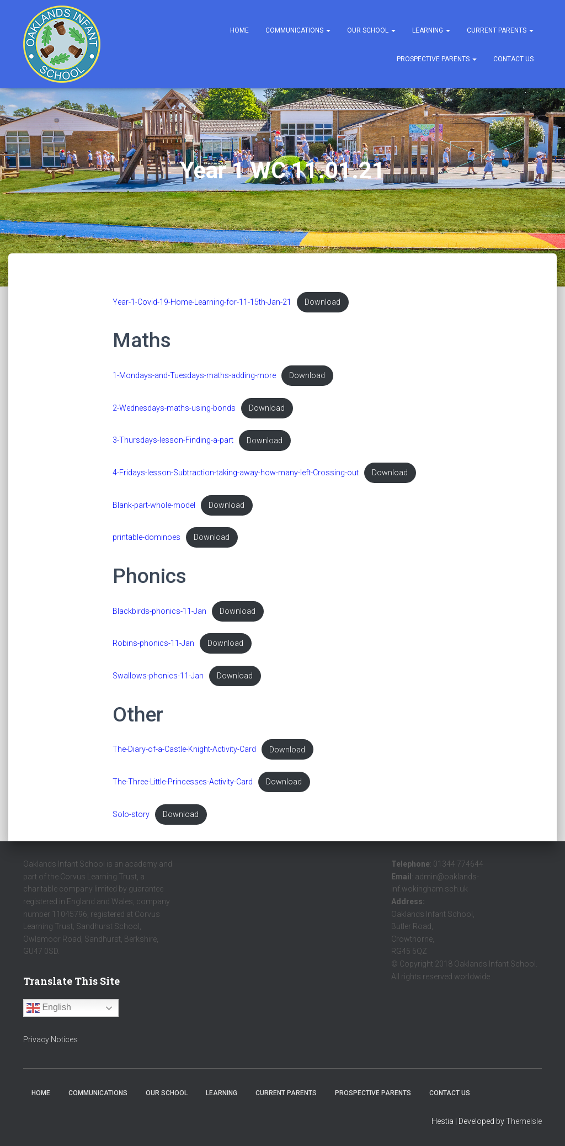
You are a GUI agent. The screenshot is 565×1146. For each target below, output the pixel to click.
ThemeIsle (524, 1121)
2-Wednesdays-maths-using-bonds (174, 408)
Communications (298, 30)
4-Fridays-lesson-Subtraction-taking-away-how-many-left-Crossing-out (236, 474)
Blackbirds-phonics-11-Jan (159, 614)
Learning (431, 30)
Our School (371, 30)
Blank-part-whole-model (154, 507)
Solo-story (131, 819)
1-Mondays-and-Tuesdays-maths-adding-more (194, 376)
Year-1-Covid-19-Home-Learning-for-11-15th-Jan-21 (202, 302)
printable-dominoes (146, 539)
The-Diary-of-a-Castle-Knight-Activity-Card (184, 753)
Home (239, 30)
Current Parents (500, 30)
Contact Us (513, 59)
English (48, 1008)
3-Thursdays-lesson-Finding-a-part (173, 442)
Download (323, 302)
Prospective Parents (437, 59)
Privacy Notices (50, 1039)
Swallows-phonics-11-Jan (158, 679)
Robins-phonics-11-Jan (153, 646)
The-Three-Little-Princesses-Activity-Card (183, 785)
